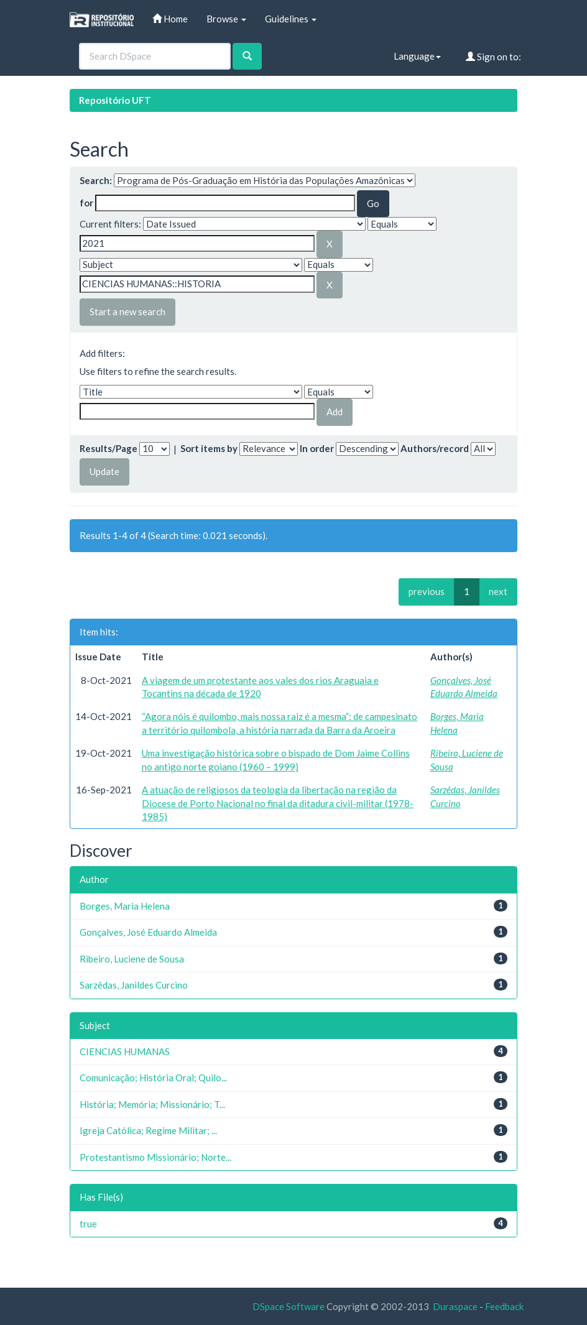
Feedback (504, 1306)
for (86, 202)
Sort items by (209, 448)
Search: (96, 180)
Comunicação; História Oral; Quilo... (153, 1077)
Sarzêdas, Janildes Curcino (134, 984)
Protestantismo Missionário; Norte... (155, 1157)
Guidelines (291, 18)
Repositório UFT (115, 100)
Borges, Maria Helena (125, 906)
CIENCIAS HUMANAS (125, 1051)
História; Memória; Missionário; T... (152, 1104)
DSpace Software (288, 1306)
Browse (226, 18)
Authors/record (434, 448)
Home (170, 18)
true (88, 1223)
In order (317, 448)
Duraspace (455, 1306)
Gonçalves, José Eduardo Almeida (148, 932)
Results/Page (108, 448)
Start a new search (127, 311)
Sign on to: (493, 56)
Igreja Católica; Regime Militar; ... (148, 1130)
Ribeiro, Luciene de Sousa (132, 958)
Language (417, 56)
